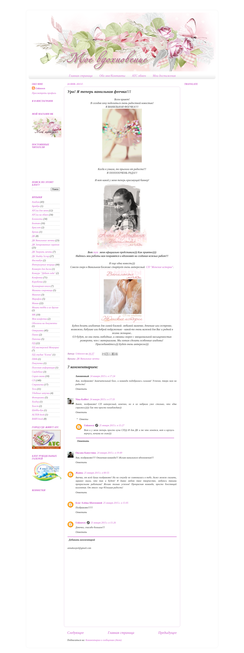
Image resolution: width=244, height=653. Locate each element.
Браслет (36, 227)
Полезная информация (43, 367)
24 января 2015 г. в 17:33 (102, 399)
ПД (33, 343)
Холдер (35, 401)
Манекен (36, 294)
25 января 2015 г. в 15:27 (111, 425)
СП (33, 380)
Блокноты (37, 219)
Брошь (35, 231)
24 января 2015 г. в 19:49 (109, 452)
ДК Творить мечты (42, 251)
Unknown (89, 425)
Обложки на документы (44, 323)
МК (34, 314)
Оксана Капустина (86, 452)
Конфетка (37, 277)
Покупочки (37, 363)
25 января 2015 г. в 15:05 (115, 502)
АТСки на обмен (40, 214)
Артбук (36, 206)
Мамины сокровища (42, 290)
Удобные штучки (41, 393)
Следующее (75, 633)
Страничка (38, 384)
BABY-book (37, 418)
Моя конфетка (39, 319)
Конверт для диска (41, 269)
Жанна (79, 472)
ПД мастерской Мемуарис (45, 347)
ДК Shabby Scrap (40, 256)
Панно (35, 334)
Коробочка (37, 281)
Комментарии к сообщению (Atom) (104, 640)
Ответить (81, 389)
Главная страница (80, 75)
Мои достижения (164, 75)
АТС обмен (139, 75)
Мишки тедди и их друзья (45, 307)
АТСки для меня (40, 210)
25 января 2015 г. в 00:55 (96, 472)
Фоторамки (38, 397)
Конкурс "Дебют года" (43, 273)
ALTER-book (38, 414)
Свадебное (37, 371)
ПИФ (34, 359)
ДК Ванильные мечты (88, 358)
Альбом (36, 202)
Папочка (36, 339)
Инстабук (37, 260)
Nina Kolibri (82, 399)
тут (96, 252)
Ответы (83, 419)
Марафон (37, 299)
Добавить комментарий (82, 539)
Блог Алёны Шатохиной (89, 502)
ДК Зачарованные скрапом (45, 244)
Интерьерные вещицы (43, 264)
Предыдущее (167, 633)
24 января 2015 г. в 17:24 (102, 376)
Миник (35, 303)
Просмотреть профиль (44, 93)
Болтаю (36, 223)
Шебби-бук (37, 410)
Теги (34, 389)
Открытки (38, 330)
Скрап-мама (38, 376)
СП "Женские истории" (159, 267)
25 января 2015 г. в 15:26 (103, 522)
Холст (35, 406)
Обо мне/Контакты (112, 75)
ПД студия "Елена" (42, 354)
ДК (33, 236)
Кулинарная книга (41, 286)
